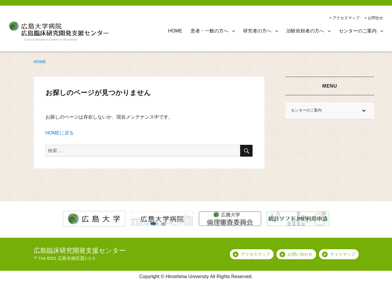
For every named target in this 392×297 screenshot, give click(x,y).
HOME (175, 30)
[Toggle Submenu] (364, 110)
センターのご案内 (358, 30)
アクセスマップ (346, 18)
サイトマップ (342, 254)
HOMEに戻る (59, 132)
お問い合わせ (300, 254)
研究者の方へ (257, 30)
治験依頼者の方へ (305, 30)
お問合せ (375, 18)
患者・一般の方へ (209, 30)
